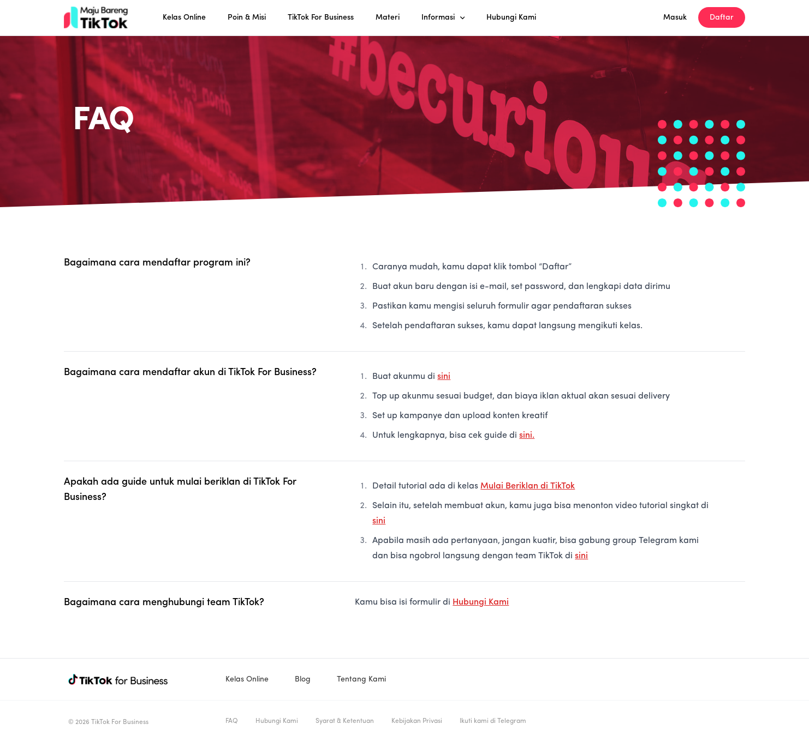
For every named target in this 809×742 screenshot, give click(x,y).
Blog (303, 679)
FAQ (231, 721)
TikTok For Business (321, 17)
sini (443, 376)
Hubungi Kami (511, 17)
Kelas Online (184, 17)
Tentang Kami (361, 679)
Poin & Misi (247, 17)
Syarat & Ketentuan (345, 721)
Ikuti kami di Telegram (493, 721)
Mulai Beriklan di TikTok (527, 486)
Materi (388, 17)
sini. (526, 435)
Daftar (722, 17)
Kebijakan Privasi (416, 721)
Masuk (675, 17)
